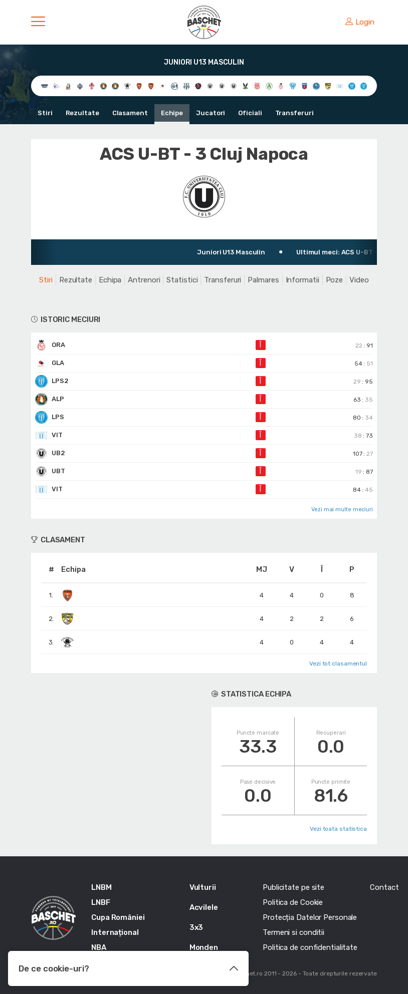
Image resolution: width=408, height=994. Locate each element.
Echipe (172, 113)
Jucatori (210, 113)
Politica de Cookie (293, 902)
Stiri (45, 113)
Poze (334, 279)
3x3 (196, 927)
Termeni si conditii (293, 932)
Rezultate (82, 113)
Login (359, 22)
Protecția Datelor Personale (310, 917)
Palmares (263, 279)
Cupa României (118, 917)
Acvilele (203, 907)
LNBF (100, 902)
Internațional (115, 932)
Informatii (302, 279)
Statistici (181, 279)
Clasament (130, 113)
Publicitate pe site (293, 887)
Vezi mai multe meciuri (342, 509)
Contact (384, 887)
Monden (203, 947)
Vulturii (202, 887)
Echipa (110, 279)
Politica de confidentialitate (310, 947)
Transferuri (294, 113)
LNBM (101, 887)
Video (359, 279)
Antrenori (144, 279)
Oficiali (250, 113)
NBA (98, 947)
